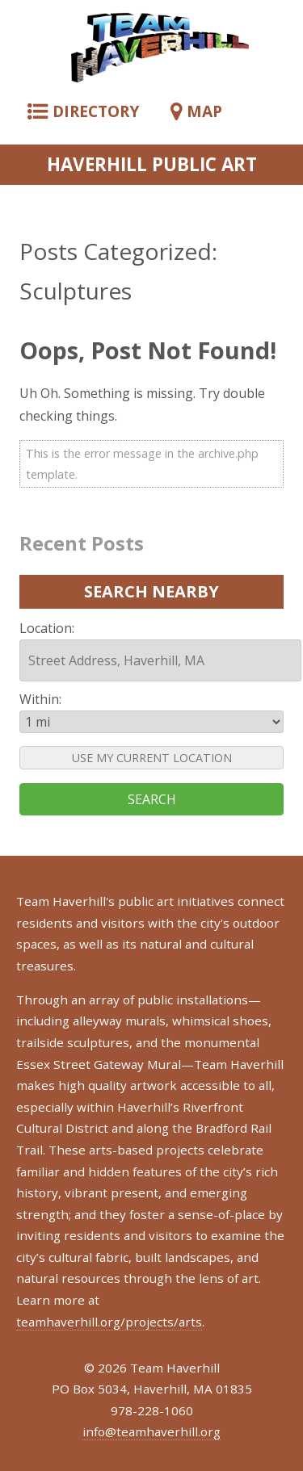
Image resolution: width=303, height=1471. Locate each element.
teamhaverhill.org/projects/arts (109, 1322)
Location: (46, 628)
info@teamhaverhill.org (151, 1431)
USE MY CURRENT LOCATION (152, 757)
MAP (196, 111)
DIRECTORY (83, 111)
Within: (40, 699)
